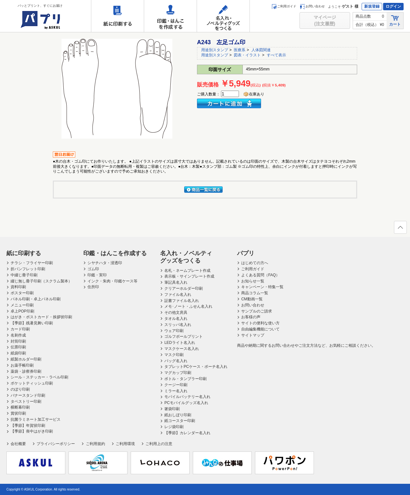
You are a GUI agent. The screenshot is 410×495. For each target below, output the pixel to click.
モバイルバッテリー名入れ (187, 396)
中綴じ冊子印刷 (24, 275)
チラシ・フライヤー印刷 (32, 263)
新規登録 (372, 6)
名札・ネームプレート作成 (187, 270)
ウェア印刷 (174, 331)
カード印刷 (20, 329)
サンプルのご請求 (256, 311)
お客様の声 (250, 317)
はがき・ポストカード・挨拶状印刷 (41, 317)
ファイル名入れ (177, 294)
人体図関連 (261, 50)
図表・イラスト (247, 55)
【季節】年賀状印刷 (28, 425)
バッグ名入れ (175, 361)
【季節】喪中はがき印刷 (32, 431)
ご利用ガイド (284, 6)
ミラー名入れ (175, 391)
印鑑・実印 (97, 275)
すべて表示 (276, 55)
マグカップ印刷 (177, 372)
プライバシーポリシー (56, 444)
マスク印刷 (174, 355)
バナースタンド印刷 (28, 395)
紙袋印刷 (18, 353)
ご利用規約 (95, 444)
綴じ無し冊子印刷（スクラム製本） (41, 281)
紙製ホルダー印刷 (26, 359)
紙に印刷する (117, 16)
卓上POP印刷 (22, 311)
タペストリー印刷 (26, 401)
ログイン (393, 6)
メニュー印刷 (22, 305)
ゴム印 (93, 269)
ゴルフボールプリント (183, 336)
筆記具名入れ (175, 282)
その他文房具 (175, 312)
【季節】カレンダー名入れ (187, 433)
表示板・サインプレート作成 (189, 276)
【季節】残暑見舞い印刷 (32, 323)
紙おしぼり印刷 (177, 415)
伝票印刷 (18, 347)
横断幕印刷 (20, 407)
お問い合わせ (312, 6)
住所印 (93, 287)
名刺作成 (18, 335)
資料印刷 (18, 287)
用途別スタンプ (214, 50)
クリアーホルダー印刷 (183, 288)
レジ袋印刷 (174, 427)
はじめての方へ (254, 263)
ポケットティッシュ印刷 (32, 383)
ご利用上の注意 (158, 444)
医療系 (239, 50)
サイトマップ (252, 335)
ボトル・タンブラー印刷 (185, 379)
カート (395, 20)
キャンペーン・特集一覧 (262, 287)
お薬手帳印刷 (22, 365)
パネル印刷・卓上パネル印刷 (36, 299)
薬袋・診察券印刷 (26, 371)
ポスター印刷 (22, 293)
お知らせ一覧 (252, 281)
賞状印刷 (18, 413)
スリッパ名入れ (177, 324)
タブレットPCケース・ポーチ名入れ (195, 366)
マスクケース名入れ (181, 348)
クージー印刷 (175, 385)
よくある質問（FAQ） (260, 275)
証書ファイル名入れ (181, 300)
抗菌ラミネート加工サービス (36, 419)
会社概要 (18, 444)
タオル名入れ (175, 318)
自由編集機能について (260, 329)
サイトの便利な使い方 (260, 323)
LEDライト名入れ (179, 342)
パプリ (245, 253)
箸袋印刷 (172, 409)
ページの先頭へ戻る (400, 229)
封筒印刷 (18, 341)
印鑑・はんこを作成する (170, 16)
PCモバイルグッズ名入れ (186, 403)
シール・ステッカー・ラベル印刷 (39, 377)
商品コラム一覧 (254, 293)
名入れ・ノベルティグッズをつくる (223, 16)
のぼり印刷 (20, 389)
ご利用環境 (125, 444)
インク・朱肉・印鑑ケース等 (112, 281)
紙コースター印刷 (179, 420)
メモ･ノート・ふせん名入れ (188, 306)
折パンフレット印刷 (28, 269)
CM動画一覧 (252, 299)
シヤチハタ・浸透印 (104, 263)
